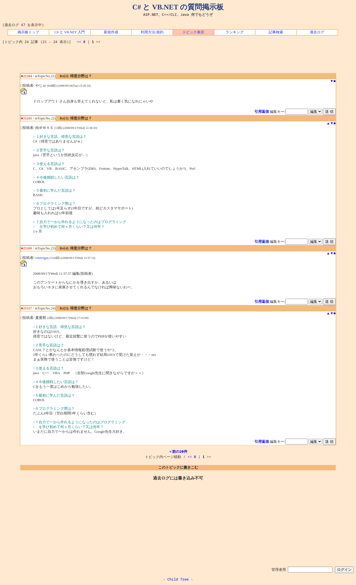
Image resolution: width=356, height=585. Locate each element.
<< (79, 41)
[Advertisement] (178, 60)
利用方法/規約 (152, 32)
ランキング (235, 32)
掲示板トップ (28, 32)
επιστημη (42, 258)
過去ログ (317, 32)
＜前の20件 (178, 451)
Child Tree (178, 579)
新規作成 (111, 32)
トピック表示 (193, 32)
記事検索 (276, 32)
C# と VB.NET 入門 (70, 32)
